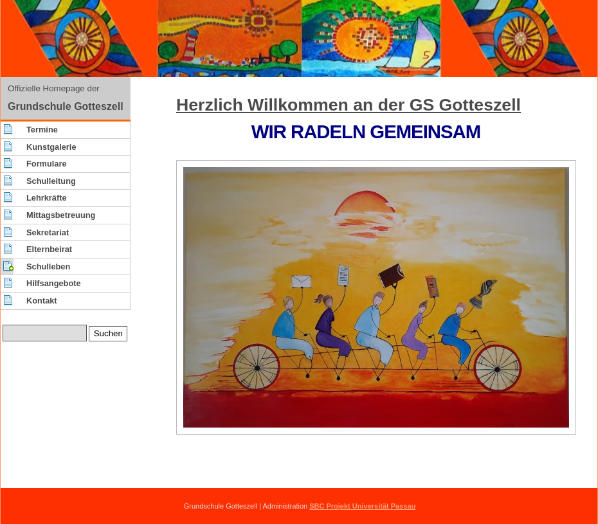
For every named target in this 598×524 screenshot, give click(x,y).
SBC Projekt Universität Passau (362, 506)
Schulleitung (51, 181)
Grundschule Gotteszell (65, 106)
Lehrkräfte (46, 198)
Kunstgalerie (51, 147)
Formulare (46, 163)
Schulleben (48, 266)
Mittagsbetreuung (60, 215)
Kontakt (41, 300)
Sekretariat (47, 232)
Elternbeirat (49, 249)
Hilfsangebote (53, 283)
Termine (42, 129)
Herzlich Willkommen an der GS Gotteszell (348, 104)
